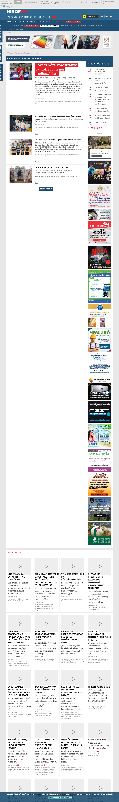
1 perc (96, 754)
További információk (56, 797)
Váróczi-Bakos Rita (70, 771)
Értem (69, 797)
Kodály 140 (11, 665)
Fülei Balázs (67, 714)
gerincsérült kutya (20, 767)
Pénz (15, 22)
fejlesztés (96, 609)
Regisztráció (95, 2)
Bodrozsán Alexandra (94, 662)
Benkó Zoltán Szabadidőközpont (46, 767)
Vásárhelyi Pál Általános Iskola (19, 599)
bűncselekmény (72, 767)
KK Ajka (14, 716)
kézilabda (20, 714)
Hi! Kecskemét (19, 601)
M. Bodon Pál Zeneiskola (73, 716)
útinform (102, 706)
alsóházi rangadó (48, 661)
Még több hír (46, 189)
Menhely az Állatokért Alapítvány (20, 769)
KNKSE (46, 659)
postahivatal (38, 608)
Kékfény (38, 22)
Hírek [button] (9, 22)
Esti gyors (99, 755)
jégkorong (45, 772)
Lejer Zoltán (74, 661)
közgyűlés (67, 599)
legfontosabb (91, 755)
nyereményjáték (45, 715)
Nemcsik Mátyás (66, 718)
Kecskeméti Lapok (95, 26)
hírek (92, 754)
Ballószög (106, 607)
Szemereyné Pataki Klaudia (45, 604)
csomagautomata (47, 606)
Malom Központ (39, 713)
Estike (12, 767)
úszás (46, 101)
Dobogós (75, 127)
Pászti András (46, 608)
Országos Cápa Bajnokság (56, 101)
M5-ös (97, 706)
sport (48, 176)
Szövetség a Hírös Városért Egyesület (72, 662)
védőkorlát (98, 708)
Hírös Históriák (66, 26)
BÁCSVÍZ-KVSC (73, 176)
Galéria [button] (46, 22)
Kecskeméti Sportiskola (70, 101)
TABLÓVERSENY (58, 22)
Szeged (70, 127)
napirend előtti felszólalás (99, 661)
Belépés (84, 2)
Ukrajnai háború (16, 26)
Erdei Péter (26, 665)
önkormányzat (48, 712)
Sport (37, 110)
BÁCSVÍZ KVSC (64, 127)
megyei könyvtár (22, 663)
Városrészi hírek (16, 29)
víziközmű (91, 609)
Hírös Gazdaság (80, 26)
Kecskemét (41, 101)
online (66, 767)
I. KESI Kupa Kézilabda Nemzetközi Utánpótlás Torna (44, 770)
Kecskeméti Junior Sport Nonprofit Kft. (45, 773)
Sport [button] (21, 22)
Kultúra (29, 22)
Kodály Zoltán (19, 665)
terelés (92, 706)
